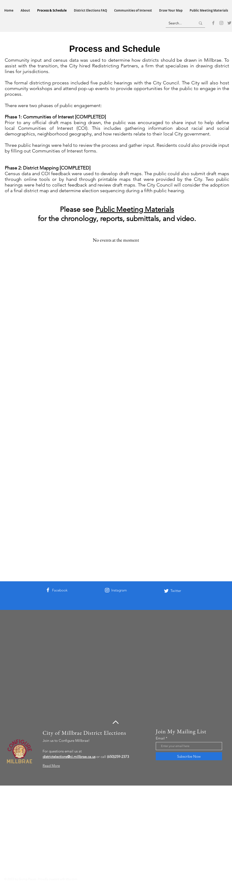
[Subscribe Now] (189, 756)
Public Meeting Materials (134, 209)
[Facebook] (213, 23)
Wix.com (71, 879)
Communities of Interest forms (64, 151)
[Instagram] (221, 23)
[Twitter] (229, 23)
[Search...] (179, 23)
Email (160, 738)
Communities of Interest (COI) (52, 128)
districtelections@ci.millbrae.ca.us (69, 756)
